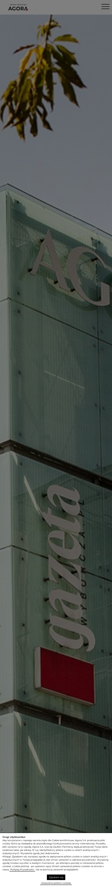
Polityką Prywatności (22, 869)
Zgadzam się (56, 877)
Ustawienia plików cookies (56, 883)
